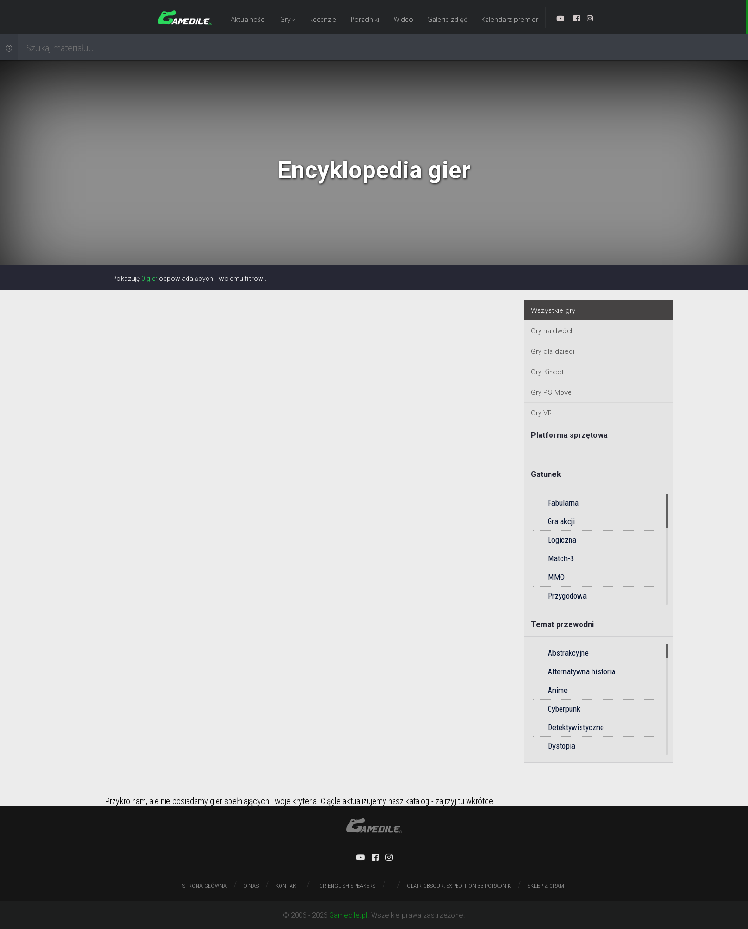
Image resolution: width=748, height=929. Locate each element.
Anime (558, 690)
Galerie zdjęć (447, 19)
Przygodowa (567, 595)
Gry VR (541, 413)
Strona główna (204, 886)
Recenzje (322, 19)
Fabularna (563, 502)
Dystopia (561, 746)
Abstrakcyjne (568, 653)
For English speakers (345, 886)
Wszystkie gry (553, 310)
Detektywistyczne (576, 727)
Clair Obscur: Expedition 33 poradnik (459, 886)
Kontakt (287, 886)
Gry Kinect (547, 372)
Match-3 (561, 558)
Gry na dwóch (553, 331)
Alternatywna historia (581, 671)
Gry (287, 19)
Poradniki (365, 19)
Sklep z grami (547, 886)
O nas (251, 886)
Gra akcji (561, 521)
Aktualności (248, 19)
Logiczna (562, 540)
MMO (556, 577)
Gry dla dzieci (552, 351)
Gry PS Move (551, 392)
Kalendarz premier (509, 19)
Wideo (403, 19)
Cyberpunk (564, 708)
